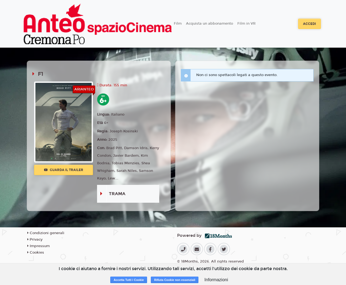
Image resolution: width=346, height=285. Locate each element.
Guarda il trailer (63, 170)
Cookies (35, 252)
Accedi (309, 24)
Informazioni (216, 279)
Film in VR (246, 23)
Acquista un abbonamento (209, 23)
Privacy (34, 239)
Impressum (38, 246)
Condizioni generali (45, 233)
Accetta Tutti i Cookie (129, 279)
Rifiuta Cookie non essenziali (174, 279)
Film (178, 23)
